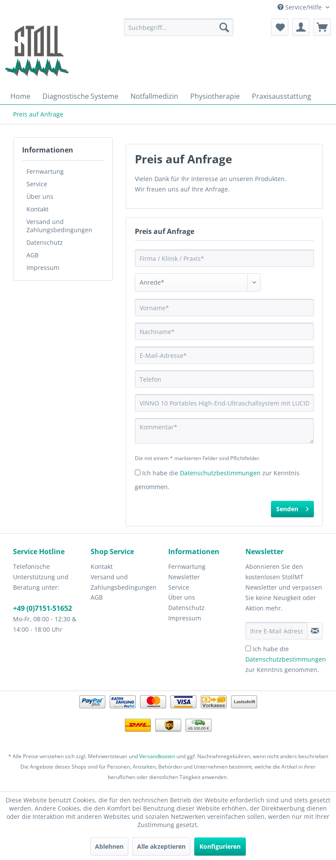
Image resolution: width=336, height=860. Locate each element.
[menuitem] (178, 27)
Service (36, 184)
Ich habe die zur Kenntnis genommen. (285, 659)
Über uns (39, 196)
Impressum (42, 267)
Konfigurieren (220, 846)
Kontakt (37, 209)
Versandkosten (157, 756)
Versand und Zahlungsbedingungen (59, 225)
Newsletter (184, 577)
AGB (32, 255)
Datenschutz (44, 242)
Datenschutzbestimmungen (220, 473)
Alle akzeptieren (161, 846)
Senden (292, 507)
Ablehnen (109, 846)
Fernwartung (45, 171)
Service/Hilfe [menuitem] (300, 7)
